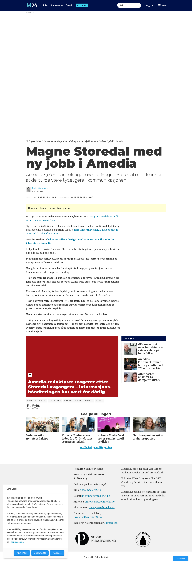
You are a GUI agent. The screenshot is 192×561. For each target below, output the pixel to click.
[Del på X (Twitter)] (33, 406)
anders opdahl (72, 400)
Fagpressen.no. (17, 542)
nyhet (99, 400)
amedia (89, 400)
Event (69, 5)
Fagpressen (111, 522)
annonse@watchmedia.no (100, 501)
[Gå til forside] (32, 5)
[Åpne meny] (163, 5)
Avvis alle (57, 553)
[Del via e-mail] (37, 406)
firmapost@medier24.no (88, 517)
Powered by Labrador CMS (96, 557)
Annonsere (57, 5)
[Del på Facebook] (28, 406)
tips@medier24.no (90, 490)
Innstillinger (180, 558)
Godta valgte (40, 553)
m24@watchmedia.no (101, 507)
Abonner (81, 5)
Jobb (45, 5)
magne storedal (36, 400)
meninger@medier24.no (96, 495)
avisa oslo (55, 400)
